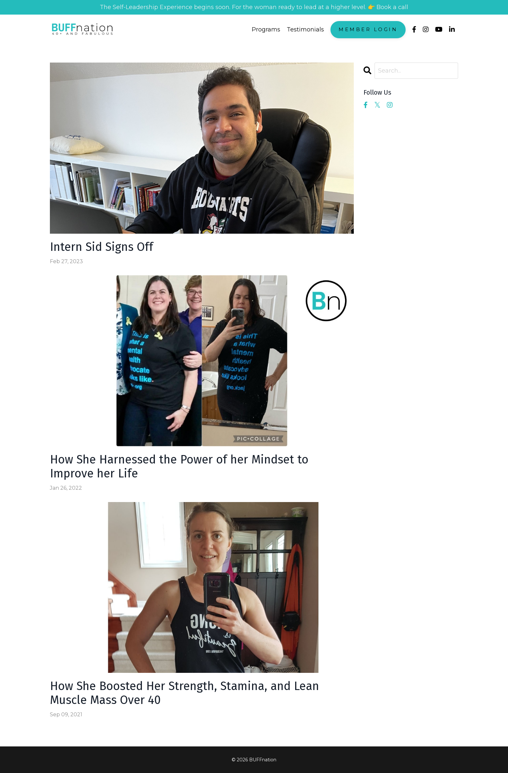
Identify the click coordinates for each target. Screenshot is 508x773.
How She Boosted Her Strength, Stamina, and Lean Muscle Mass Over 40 (184, 693)
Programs (266, 29)
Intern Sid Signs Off (101, 247)
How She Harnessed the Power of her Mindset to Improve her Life (179, 467)
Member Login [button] (368, 29)
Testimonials (305, 29)
